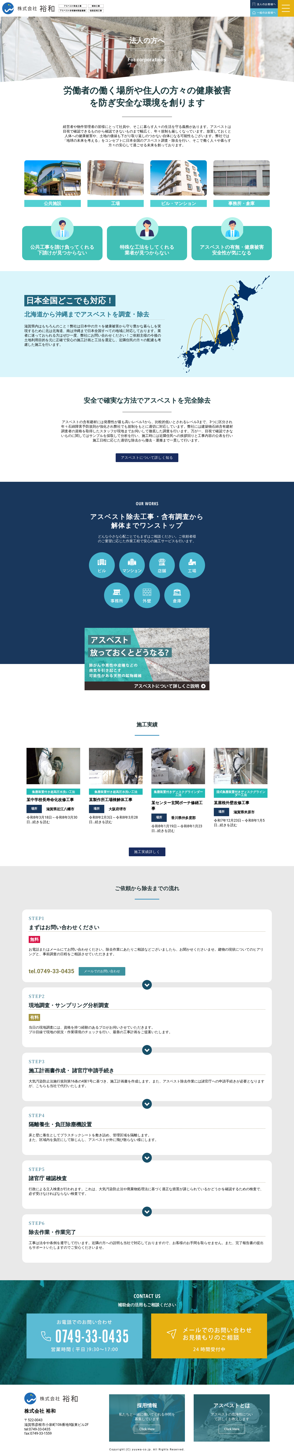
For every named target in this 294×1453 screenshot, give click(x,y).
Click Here (147, 1429)
